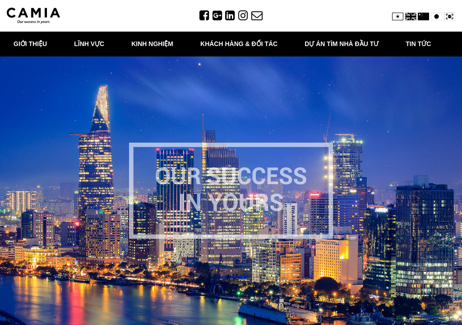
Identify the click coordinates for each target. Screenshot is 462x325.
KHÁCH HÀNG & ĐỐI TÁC (238, 43)
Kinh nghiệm (152, 43)
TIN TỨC (418, 43)
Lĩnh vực (89, 43)
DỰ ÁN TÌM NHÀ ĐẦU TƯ (342, 43)
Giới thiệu (30, 43)
